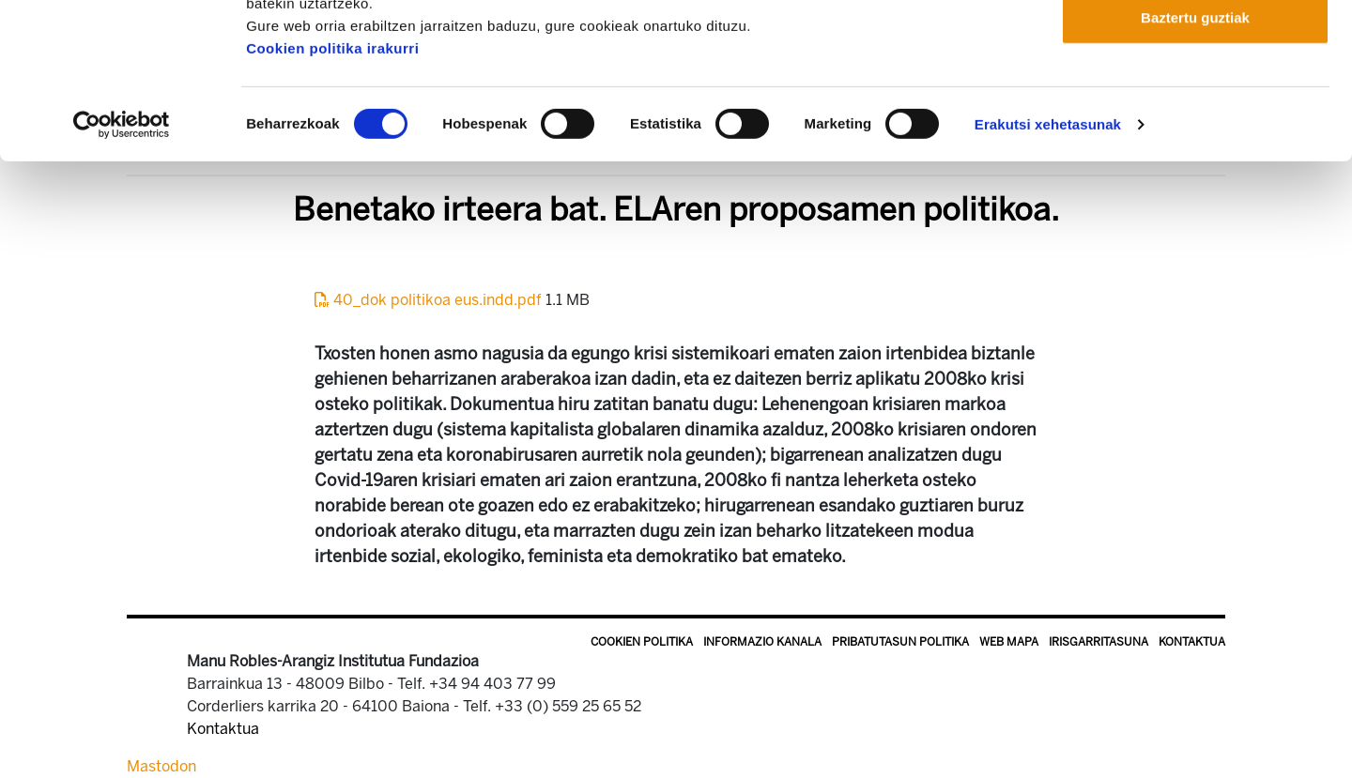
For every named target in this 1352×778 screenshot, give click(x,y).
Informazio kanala (762, 641)
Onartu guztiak (1194, 49)
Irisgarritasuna (1098, 641)
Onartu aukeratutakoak (1194, 111)
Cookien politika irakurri (332, 203)
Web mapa (1008, 641)
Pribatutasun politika (900, 641)
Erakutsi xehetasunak (1048, 279)
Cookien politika (642, 641)
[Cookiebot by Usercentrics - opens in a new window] (121, 280)
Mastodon (161, 766)
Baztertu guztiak (1195, 172)
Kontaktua (1192, 641)
